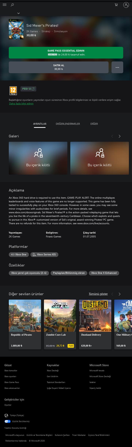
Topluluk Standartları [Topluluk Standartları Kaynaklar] (56, 382)
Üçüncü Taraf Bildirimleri (99, 435)
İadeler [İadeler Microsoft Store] (93, 382)
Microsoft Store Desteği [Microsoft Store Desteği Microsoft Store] (100, 376)
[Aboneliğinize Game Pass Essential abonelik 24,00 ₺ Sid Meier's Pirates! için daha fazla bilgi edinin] (66, 53)
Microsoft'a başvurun (14, 435)
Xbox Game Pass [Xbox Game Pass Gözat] (11, 382)
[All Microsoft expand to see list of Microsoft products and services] (4, 5)
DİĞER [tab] (94, 123)
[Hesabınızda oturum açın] (126, 5)
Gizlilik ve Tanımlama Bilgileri (40, 435)
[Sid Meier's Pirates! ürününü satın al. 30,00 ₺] (59, 67)
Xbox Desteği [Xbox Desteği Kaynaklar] (53, 370)
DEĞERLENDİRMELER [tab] (68, 123)
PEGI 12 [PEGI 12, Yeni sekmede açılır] (28, 88)
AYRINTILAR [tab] (39, 123)
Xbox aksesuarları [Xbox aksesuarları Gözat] (12, 388)
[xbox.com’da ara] (13, 5)
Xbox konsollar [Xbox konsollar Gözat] (10, 370)
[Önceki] (112, 136)
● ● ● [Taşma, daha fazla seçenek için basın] (117, 67)
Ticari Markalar (79, 435)
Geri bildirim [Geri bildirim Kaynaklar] (52, 376)
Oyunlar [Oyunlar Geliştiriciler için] (7, 405)
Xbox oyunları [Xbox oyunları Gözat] (10, 376)
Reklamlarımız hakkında (16, 441)
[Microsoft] (66, 3)
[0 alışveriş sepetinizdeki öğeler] (117, 5)
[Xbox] (9, 13)
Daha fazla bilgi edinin (21, 103)
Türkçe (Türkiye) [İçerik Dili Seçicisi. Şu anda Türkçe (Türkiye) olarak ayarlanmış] (17, 415)
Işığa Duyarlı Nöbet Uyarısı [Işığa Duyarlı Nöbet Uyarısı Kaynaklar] (59, 388)
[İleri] (119, 136)
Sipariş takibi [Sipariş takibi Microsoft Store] (95, 388)
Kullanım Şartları (62, 435)
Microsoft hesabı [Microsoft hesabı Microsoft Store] (97, 370)
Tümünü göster (98, 294)
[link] (25, 324)
